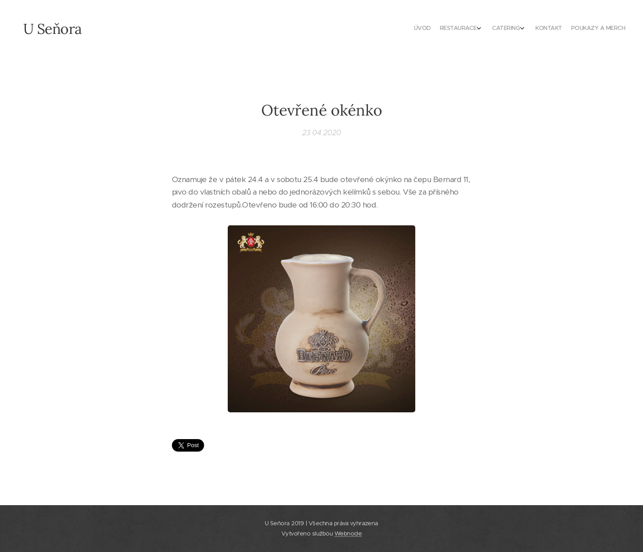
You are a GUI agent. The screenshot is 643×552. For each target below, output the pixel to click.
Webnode (348, 533)
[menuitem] (577, 29)
